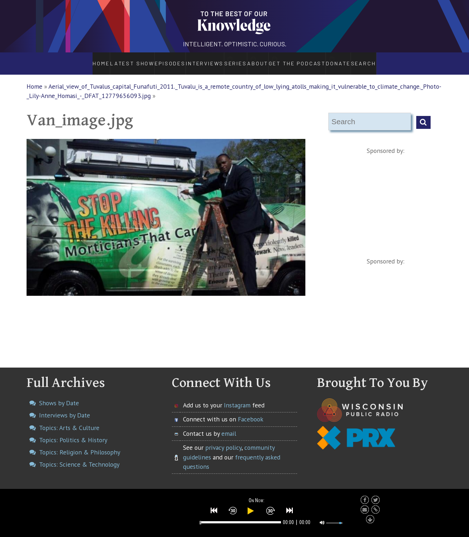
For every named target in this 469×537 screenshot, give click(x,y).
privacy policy (223, 440)
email (228, 425)
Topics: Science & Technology (79, 457)
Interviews (185, 59)
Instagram (237, 397)
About (262, 59)
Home (81, 59)
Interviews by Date (64, 407)
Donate (357, 59)
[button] (214, 509)
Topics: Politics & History (73, 432)
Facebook (250, 411)
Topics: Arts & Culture (69, 420)
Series (227, 59)
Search (385, 59)
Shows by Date (59, 395)
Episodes (149, 59)
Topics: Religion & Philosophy (79, 444)
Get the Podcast (310, 59)
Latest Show (112, 59)
